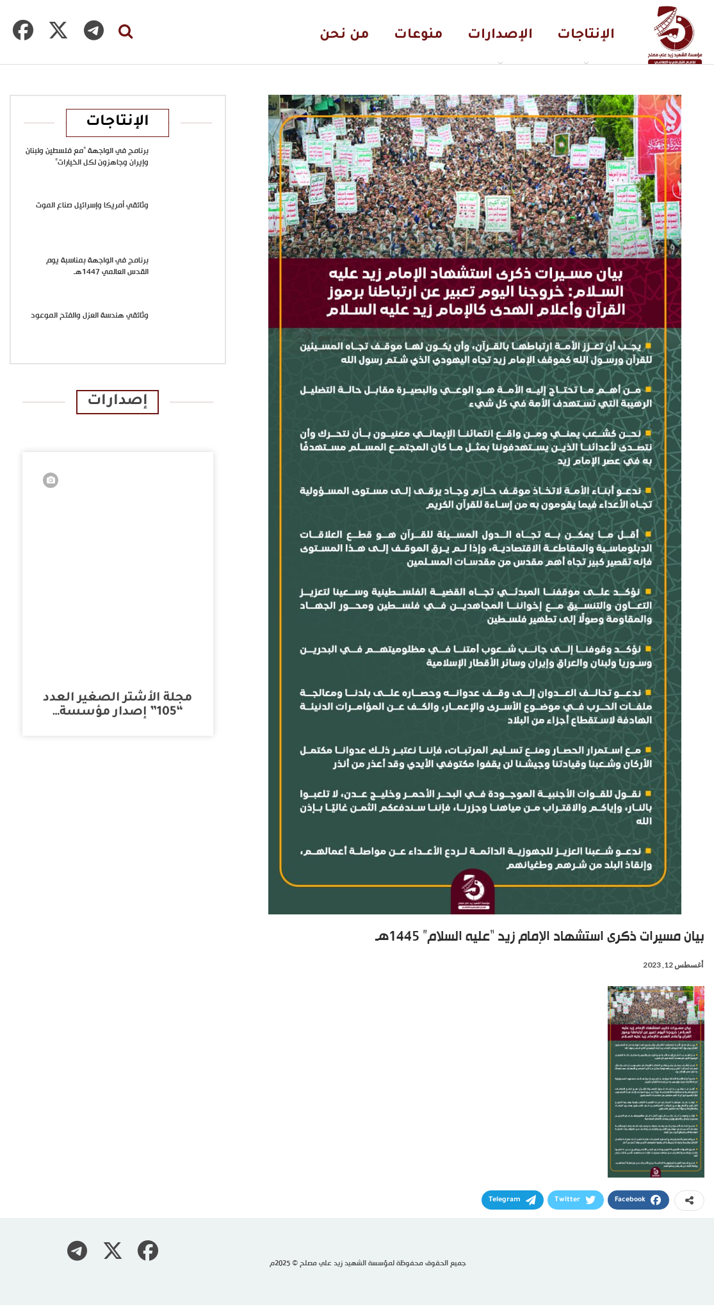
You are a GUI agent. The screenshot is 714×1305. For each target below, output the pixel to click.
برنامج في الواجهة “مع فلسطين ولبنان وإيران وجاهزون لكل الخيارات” (87, 157)
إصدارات (117, 402)
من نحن (344, 35)
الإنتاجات (586, 35)
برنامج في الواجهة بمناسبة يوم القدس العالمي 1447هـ (97, 266)
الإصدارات (500, 35)
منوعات (418, 35)
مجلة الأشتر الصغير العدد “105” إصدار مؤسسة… (117, 705)
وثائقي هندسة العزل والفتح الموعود (90, 316)
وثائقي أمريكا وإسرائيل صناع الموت (92, 206)
